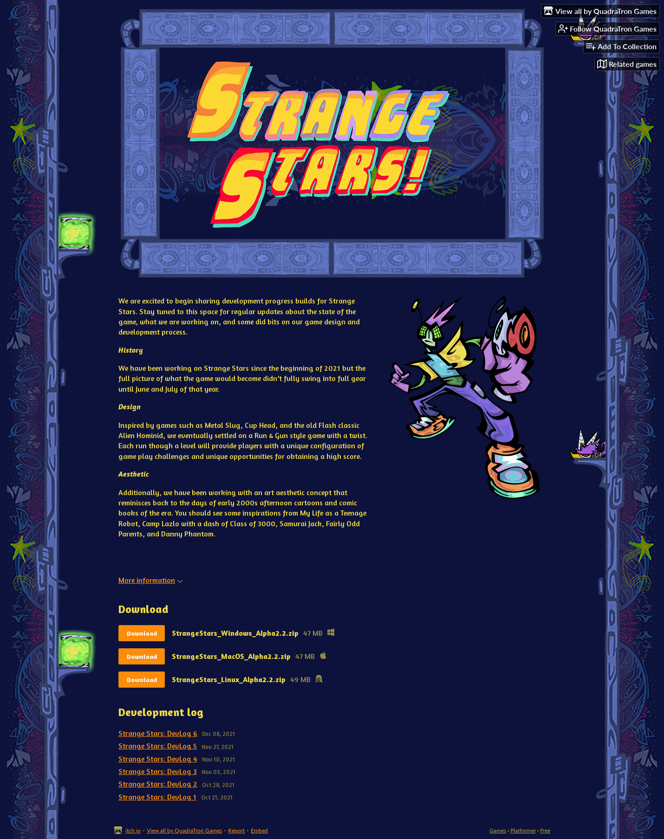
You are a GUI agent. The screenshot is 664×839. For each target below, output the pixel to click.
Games (497, 830)
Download (142, 633)
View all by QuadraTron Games (184, 830)
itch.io (133, 830)
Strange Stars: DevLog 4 (157, 758)
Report (236, 830)
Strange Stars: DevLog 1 (157, 796)
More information (150, 580)
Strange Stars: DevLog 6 (157, 733)
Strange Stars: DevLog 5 (157, 745)
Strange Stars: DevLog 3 (157, 771)
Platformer (523, 830)
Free (545, 830)
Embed (259, 830)
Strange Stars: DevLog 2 (157, 783)
